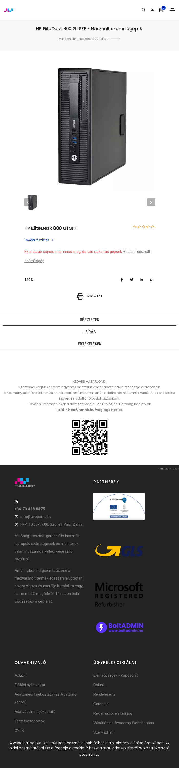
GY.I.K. (20, 730)
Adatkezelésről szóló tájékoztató (141, 748)
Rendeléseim (104, 694)
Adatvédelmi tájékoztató (35, 711)
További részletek (39, 240)
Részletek (89, 319)
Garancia (100, 704)
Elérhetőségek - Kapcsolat (115, 675)
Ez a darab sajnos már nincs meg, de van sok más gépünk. (73, 251)
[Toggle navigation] (172, 10)
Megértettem (89, 755)
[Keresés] (143, 10)
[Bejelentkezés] (152, 10)
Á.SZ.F (20, 675)
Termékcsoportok (30, 721)
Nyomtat (89, 296)
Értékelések (89, 343)
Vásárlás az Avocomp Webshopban (123, 723)
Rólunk (99, 685)
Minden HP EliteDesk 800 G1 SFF (90, 38)
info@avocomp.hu (35, 516)
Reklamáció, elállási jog (112, 713)
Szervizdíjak (103, 732)
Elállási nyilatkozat (30, 685)
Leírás (89, 331)
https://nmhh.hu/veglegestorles (93, 409)
